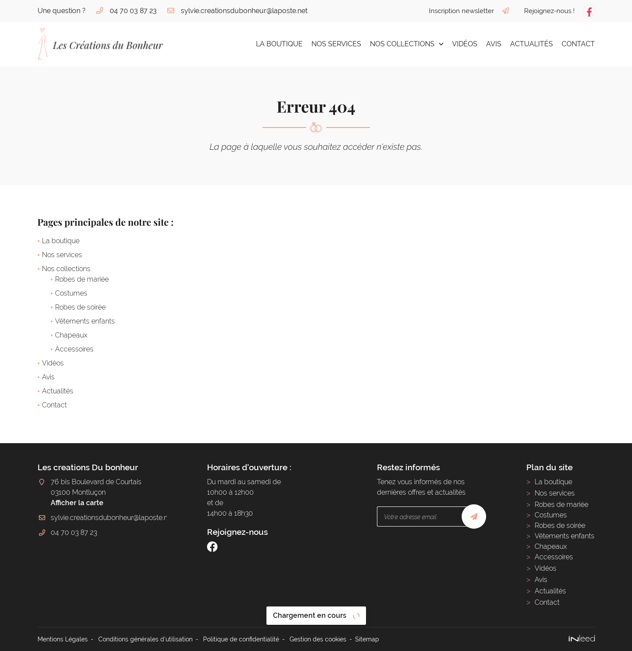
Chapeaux (71, 335)
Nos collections (402, 44)
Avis (493, 44)
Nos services (336, 44)
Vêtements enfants (85, 321)
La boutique (279, 44)
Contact (578, 44)
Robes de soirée (80, 307)
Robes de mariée (82, 279)
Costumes (71, 293)
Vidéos (464, 44)
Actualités (531, 44)
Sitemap (367, 639)
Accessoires (74, 349)
